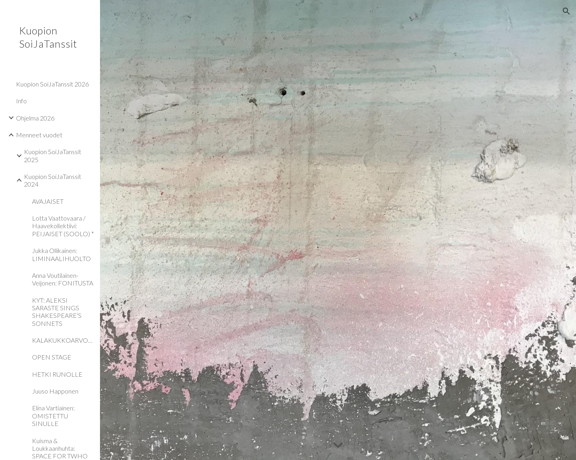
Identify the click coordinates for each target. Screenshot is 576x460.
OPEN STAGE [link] (51, 357)
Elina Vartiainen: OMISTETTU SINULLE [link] (53, 415)
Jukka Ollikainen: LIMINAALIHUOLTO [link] (61, 254)
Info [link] (21, 100)
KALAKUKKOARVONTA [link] (63, 340)
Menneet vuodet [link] (39, 135)
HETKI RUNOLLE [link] (57, 374)
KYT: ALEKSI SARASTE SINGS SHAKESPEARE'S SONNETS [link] (57, 311)
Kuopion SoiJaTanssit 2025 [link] (52, 155)
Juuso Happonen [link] (55, 391)
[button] (566, 11)
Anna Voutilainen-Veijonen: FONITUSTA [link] (62, 279)
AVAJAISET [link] (48, 201)
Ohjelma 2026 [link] (35, 118)
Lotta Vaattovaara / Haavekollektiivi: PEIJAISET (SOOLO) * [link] (63, 225)
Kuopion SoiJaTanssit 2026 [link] (52, 84)
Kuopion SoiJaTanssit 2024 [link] (52, 180)
